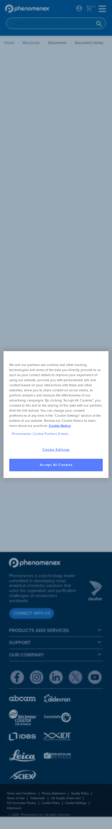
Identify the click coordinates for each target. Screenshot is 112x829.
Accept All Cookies (56, 465)
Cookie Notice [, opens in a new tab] (60, 426)
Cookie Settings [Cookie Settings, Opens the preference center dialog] (56, 450)
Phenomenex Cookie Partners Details (40, 434)
